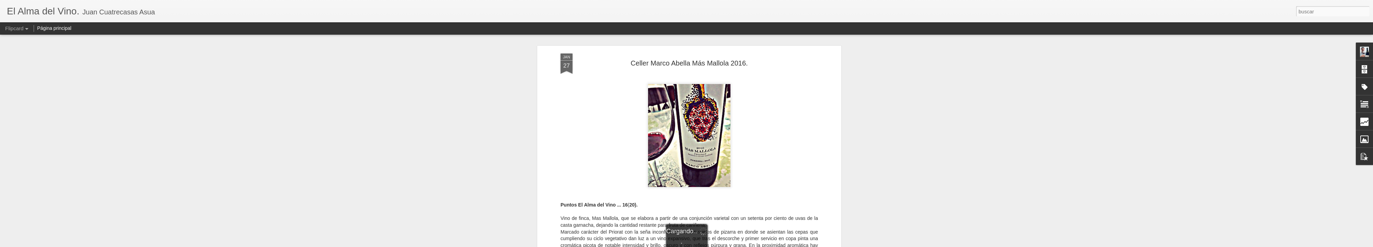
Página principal (54, 28)
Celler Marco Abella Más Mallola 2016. (689, 63)
